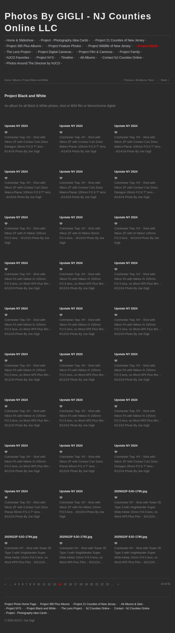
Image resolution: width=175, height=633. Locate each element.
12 (49, 584)
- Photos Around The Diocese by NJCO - (33, 63)
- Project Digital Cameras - (54, 52)
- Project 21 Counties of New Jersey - (119, 40)
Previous (129, 80)
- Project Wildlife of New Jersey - (109, 46)
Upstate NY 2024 (16, 126)
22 (101, 584)
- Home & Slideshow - (20, 40)
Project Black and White (35, 80)
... (11, 584)
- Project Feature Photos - (64, 46)
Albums (17, 80)
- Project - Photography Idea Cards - (64, 40)
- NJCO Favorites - (18, 57)
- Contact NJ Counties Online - (122, 57)
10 (38, 584)
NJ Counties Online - (98, 608)
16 (70, 584)
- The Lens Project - (19, 52)
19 (86, 584)
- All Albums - (87, 57)
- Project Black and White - (41, 608)
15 (65, 584)
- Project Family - (130, 52)
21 (96, 584)
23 (107, 584)
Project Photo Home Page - (21, 604)
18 (80, 584)
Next (151, 80)
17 (75, 584)
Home (8, 80)
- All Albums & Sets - (131, 604)
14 (59, 584)
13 (54, 584)
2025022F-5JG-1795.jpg (130, 491)
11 (43, 584)
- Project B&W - (147, 46)
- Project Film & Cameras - (95, 52)
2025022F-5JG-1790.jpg (130, 536)
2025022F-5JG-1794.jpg (21, 536)
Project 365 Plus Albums (55, 604)
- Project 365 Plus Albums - (24, 46)
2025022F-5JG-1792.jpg (75, 536)
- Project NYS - (45, 57)
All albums (141, 80)
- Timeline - (67, 57)
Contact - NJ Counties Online (131, 608)
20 (91, 584)
